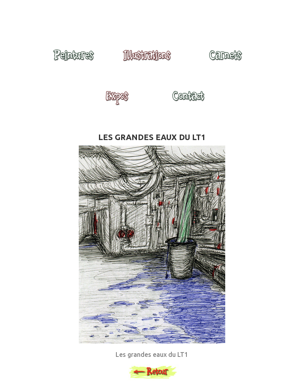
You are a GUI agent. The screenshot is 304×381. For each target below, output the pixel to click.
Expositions (115, 99)
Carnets (227, 59)
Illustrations (149, 59)
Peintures (72, 59)
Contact (188, 99)
